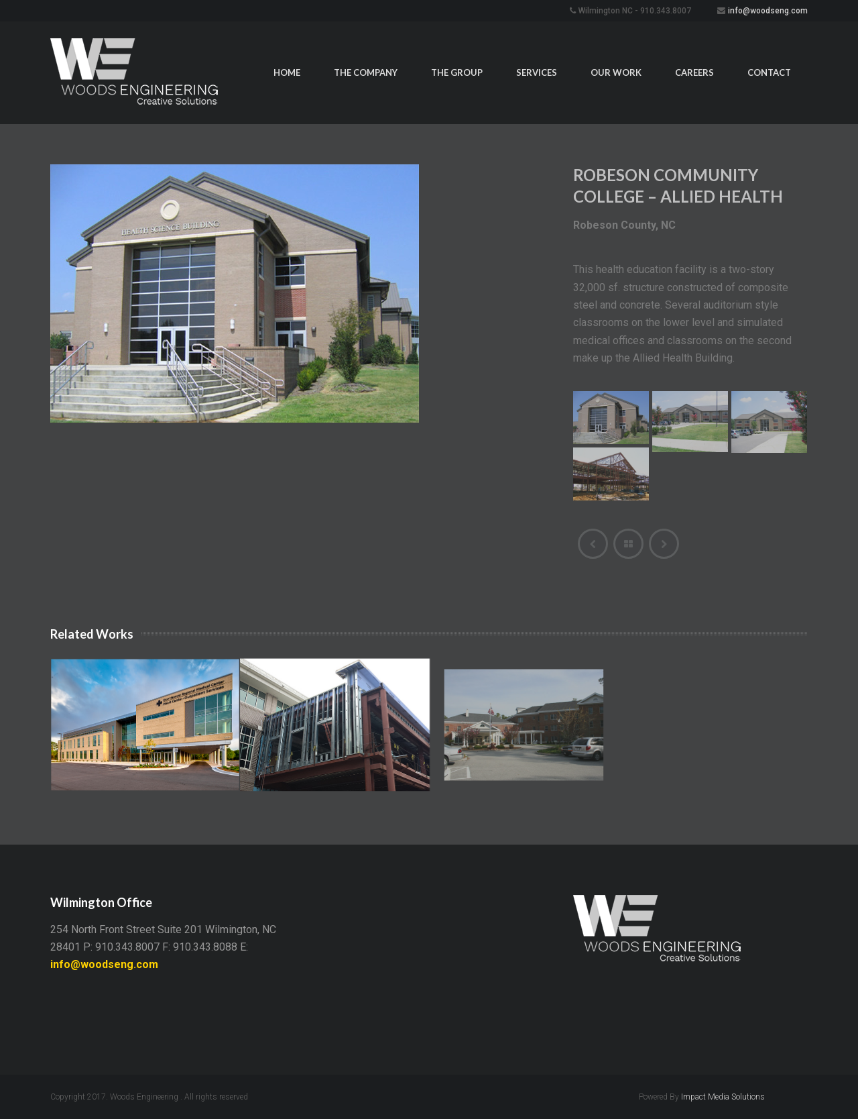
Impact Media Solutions (723, 1097)
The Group (457, 72)
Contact (769, 72)
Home (286, 72)
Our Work (616, 72)
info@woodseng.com (768, 10)
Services (536, 72)
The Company (365, 72)
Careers (694, 72)
